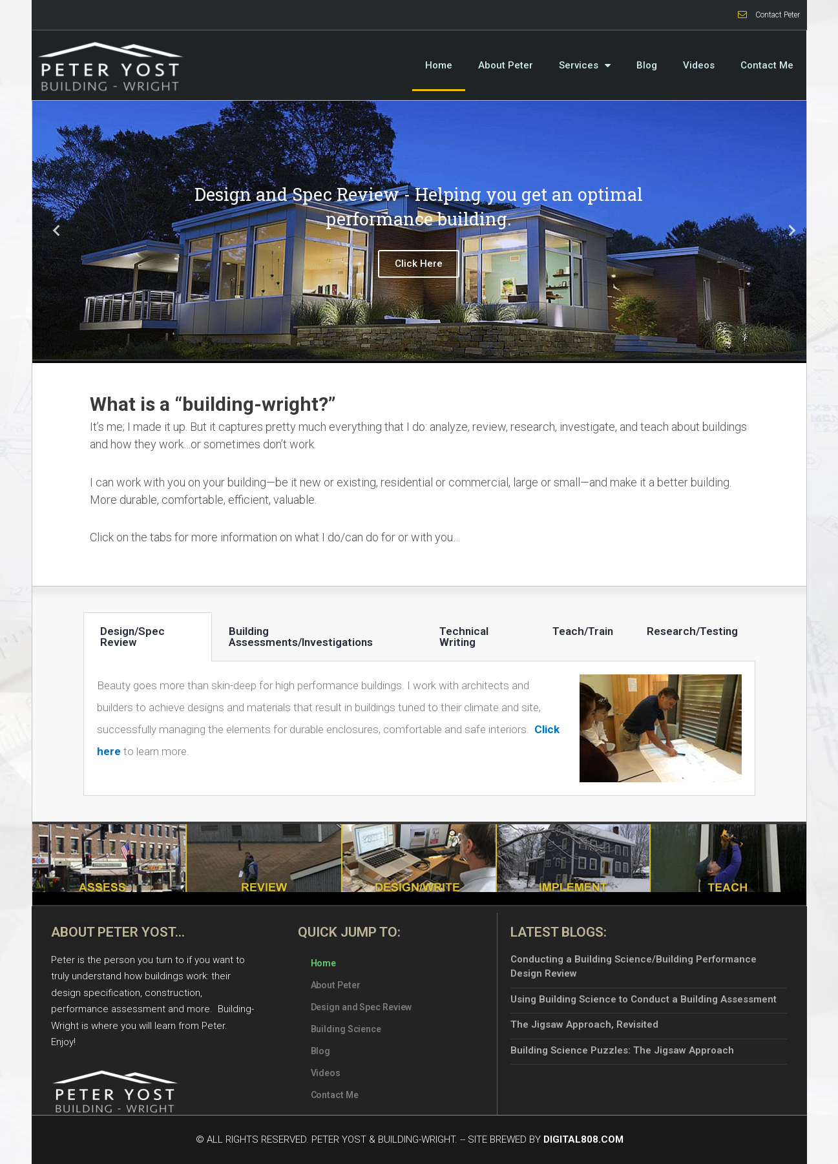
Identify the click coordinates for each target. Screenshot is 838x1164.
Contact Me (766, 65)
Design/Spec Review (132, 637)
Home (438, 65)
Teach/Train (582, 631)
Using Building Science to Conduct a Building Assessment (643, 999)
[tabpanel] (419, 230)
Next (786, 230)
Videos (699, 65)
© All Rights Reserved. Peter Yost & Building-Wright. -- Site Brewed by (409, 1139)
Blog (646, 65)
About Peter (505, 65)
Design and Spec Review (361, 1007)
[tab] (147, 636)
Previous (51, 230)
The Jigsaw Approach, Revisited (584, 1024)
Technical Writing (463, 637)
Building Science (346, 1029)
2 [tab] (419, 349)
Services (585, 65)
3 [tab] (432, 349)
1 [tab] (406, 349)
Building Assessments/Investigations (301, 637)
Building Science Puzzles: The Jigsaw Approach (622, 1050)
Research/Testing (692, 631)
